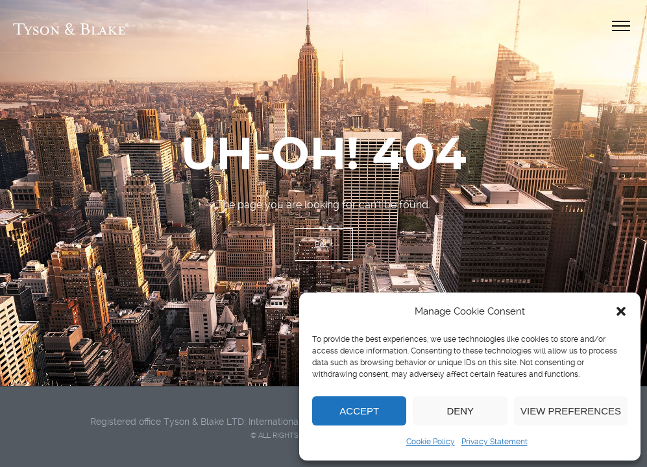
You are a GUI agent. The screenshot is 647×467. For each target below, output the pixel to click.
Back (324, 244)
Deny (460, 410)
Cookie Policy (430, 441)
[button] (621, 311)
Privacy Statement (494, 441)
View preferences (570, 410)
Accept (359, 410)
